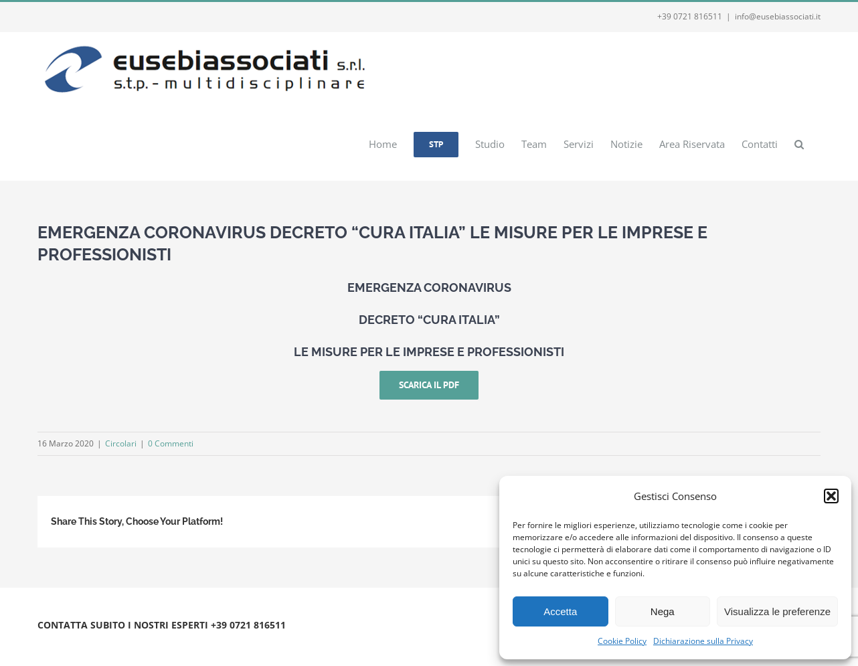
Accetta (560, 611)
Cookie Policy (622, 641)
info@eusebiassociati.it (778, 16)
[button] (831, 496)
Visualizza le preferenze (777, 611)
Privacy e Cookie (149, 641)
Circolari (121, 443)
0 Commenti (170, 443)
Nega (663, 611)
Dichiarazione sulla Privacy (703, 641)
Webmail (203, 641)
